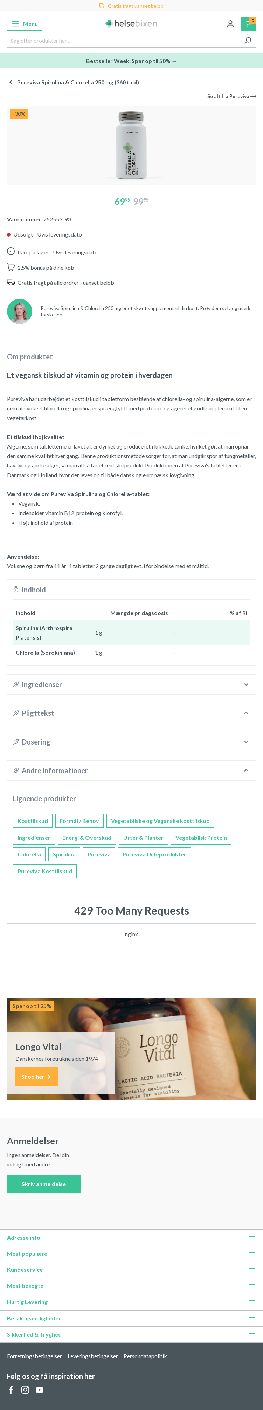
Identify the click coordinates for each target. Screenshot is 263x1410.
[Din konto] (230, 23)
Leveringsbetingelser (93, 1356)
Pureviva (99, 854)
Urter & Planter (143, 837)
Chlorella (29, 854)
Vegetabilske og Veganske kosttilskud (160, 820)
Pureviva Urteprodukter (154, 854)
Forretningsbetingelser (34, 1356)
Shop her (36, 1076)
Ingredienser (34, 837)
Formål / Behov (79, 820)
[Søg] (248, 41)
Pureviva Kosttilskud (45, 871)
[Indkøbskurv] (248, 24)
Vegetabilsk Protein (201, 837)
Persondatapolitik (145, 1356)
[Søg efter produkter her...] (123, 41)
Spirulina (64, 854)
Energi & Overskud (86, 837)
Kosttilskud (33, 820)
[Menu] (24, 24)
